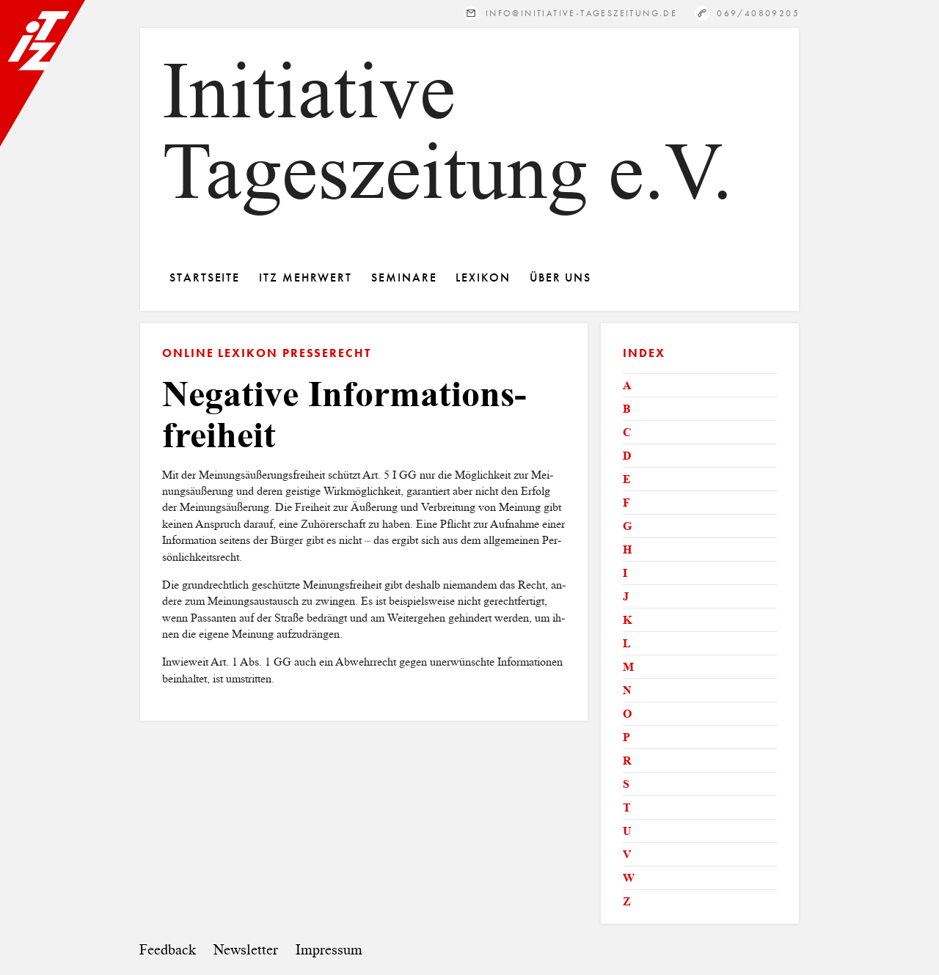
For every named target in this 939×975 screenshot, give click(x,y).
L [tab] (627, 643)
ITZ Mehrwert (305, 277)
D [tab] (627, 455)
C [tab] (627, 432)
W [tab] (629, 878)
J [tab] (626, 596)
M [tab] (628, 666)
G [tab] (627, 526)
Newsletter (245, 950)
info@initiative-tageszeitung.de (581, 12)
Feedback (167, 950)
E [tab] (627, 479)
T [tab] (627, 807)
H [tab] (627, 549)
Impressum (329, 950)
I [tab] (625, 573)
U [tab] (627, 831)
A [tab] (627, 385)
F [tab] (626, 502)
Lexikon (483, 277)
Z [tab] (627, 901)
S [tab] (626, 784)
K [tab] (627, 620)
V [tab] (627, 854)
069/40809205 (758, 12)
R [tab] (627, 760)
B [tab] (627, 408)
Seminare (403, 277)
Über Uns (560, 277)
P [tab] (626, 737)
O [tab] (627, 713)
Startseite (204, 277)
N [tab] (627, 690)
